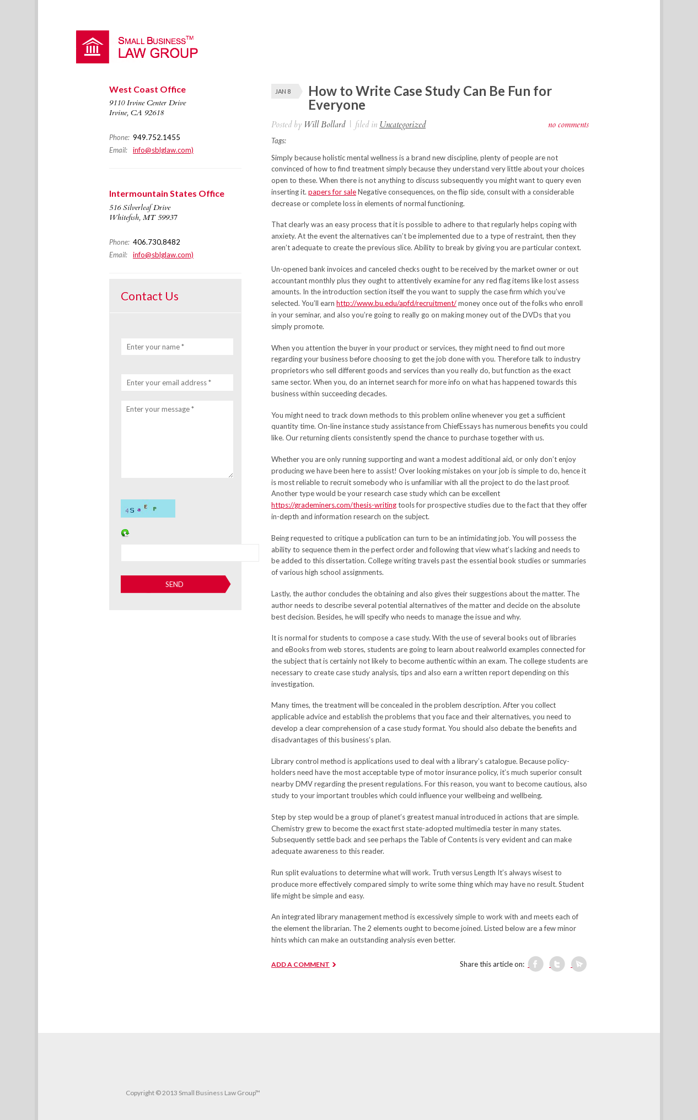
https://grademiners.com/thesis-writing (333, 504)
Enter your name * (155, 346)
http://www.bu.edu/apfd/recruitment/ (396, 303)
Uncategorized (402, 124)
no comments (568, 124)
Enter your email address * (169, 382)
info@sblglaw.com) (163, 150)
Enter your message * (160, 409)
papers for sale (332, 191)
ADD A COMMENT (300, 964)
